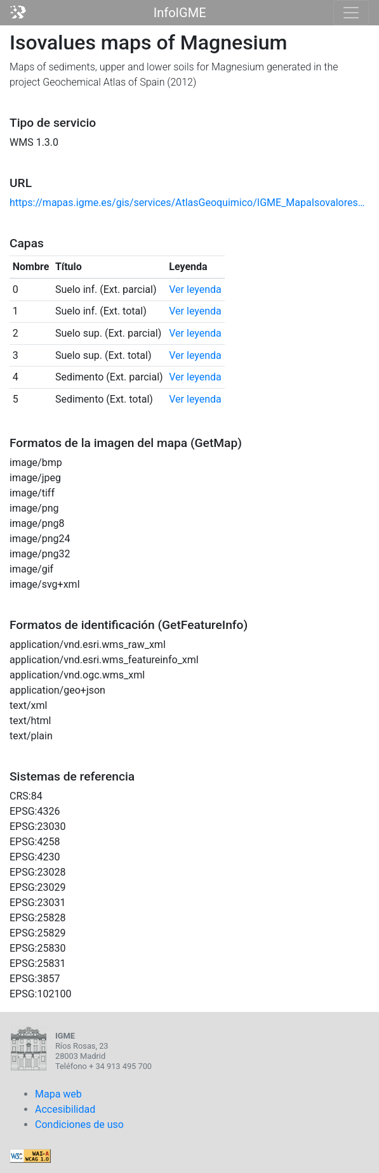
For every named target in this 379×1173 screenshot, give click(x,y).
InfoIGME (180, 12)
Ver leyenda (195, 289)
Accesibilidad (65, 1109)
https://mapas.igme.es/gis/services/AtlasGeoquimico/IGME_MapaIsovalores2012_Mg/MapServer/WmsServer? (189, 203)
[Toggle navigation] (351, 12)
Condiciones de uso (79, 1124)
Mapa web (58, 1094)
